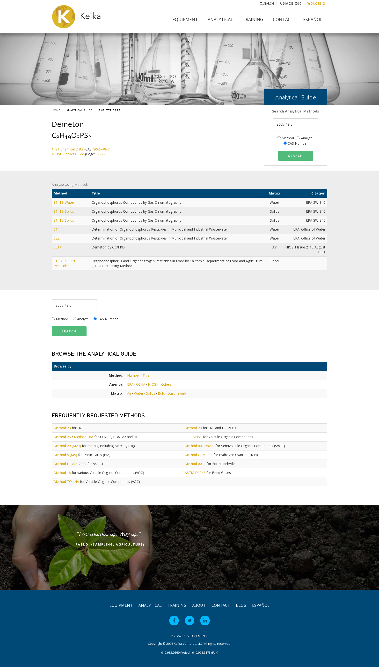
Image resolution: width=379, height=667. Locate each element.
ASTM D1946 (195, 472)
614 (57, 229)
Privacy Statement (189, 636)
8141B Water (64, 202)
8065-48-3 (101, 149)
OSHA (140, 384)
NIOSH (153, 384)
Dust (171, 393)
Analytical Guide (79, 110)
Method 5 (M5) (65, 454)
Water (138, 393)
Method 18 (62, 472)
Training (253, 19)
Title (146, 375)
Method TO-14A (66, 481)
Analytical (220, 19)
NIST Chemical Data (67, 149)
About (199, 605)
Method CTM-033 (198, 454)
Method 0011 (195, 463)
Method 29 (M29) (67, 445)
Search (267, 3)
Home (56, 110)
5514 (58, 247)
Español (312, 19)
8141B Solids (64, 211)
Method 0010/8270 (200, 445)
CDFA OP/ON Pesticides (64, 263)
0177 (99, 154)
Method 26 (62, 437)
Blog (241, 605)
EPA (130, 384)
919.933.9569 (290, 3)
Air (129, 393)
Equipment (185, 19)
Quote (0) (316, 3)
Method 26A (83, 437)
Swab (181, 393)
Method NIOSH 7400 (70, 463)
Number (133, 375)
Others (166, 384)
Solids (150, 393)
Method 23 (62, 428)
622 (57, 238)
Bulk (161, 393)
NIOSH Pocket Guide (68, 154)
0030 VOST (193, 437)
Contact (283, 19)
